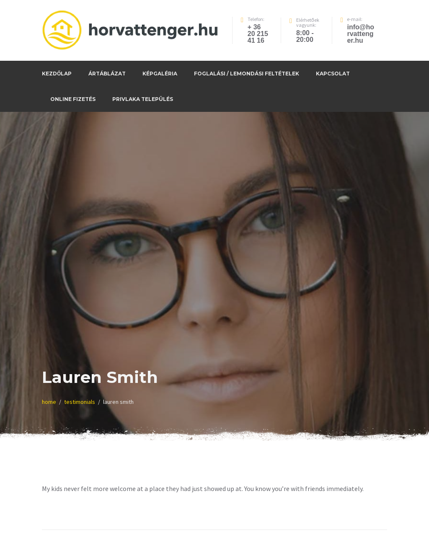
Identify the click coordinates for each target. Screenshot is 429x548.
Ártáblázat (107, 73)
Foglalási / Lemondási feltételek (246, 73)
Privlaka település (142, 99)
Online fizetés (73, 99)
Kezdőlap (57, 73)
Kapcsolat (333, 73)
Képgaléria (159, 73)
